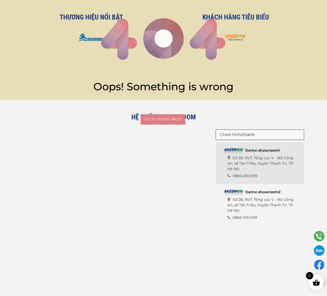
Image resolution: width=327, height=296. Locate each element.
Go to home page (162, 119)
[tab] (260, 163)
